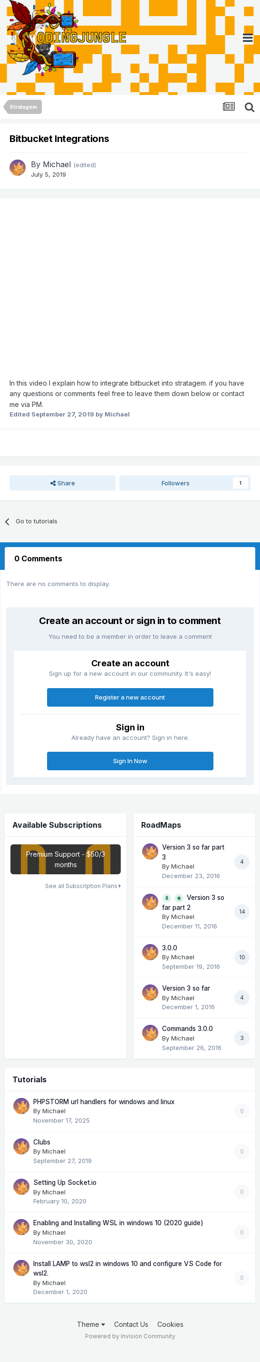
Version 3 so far (186, 988)
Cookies (170, 1324)
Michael (57, 164)
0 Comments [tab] (38, 558)
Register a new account (130, 697)
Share (62, 483)
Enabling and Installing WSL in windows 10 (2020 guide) (118, 1223)
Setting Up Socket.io (64, 1182)
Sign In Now (130, 761)
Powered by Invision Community (130, 1336)
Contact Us (131, 1324)
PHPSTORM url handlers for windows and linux (103, 1102)
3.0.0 (169, 948)
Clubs (41, 1142)
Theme (91, 1324)
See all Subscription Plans (83, 885)
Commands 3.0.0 (187, 1028)
